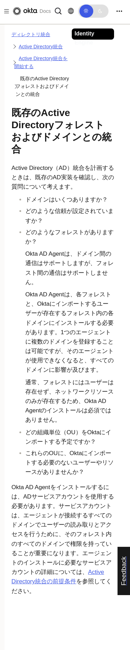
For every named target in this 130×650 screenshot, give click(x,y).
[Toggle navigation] (119, 11)
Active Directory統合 (41, 46)
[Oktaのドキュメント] (31, 11)
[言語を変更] (71, 11)
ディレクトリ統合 (30, 34)
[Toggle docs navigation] (5, 11)
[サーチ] (58, 10)
